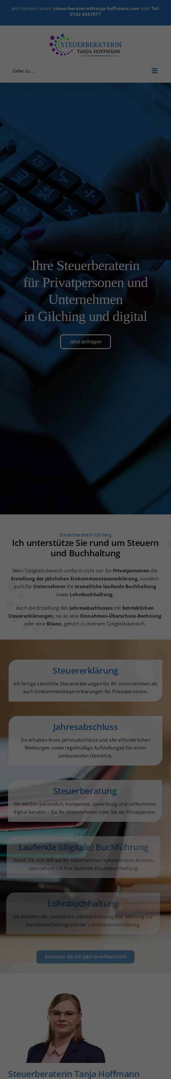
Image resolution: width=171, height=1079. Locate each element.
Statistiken (78, 543)
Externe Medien (135, 543)
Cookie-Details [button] (56, 617)
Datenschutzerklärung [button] (88, 617)
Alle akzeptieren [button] (85, 563)
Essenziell (25, 543)
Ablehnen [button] (85, 597)
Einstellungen (25, 530)
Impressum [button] (117, 617)
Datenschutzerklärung (33, 524)
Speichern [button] (86, 580)
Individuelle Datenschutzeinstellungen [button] (85, 610)
